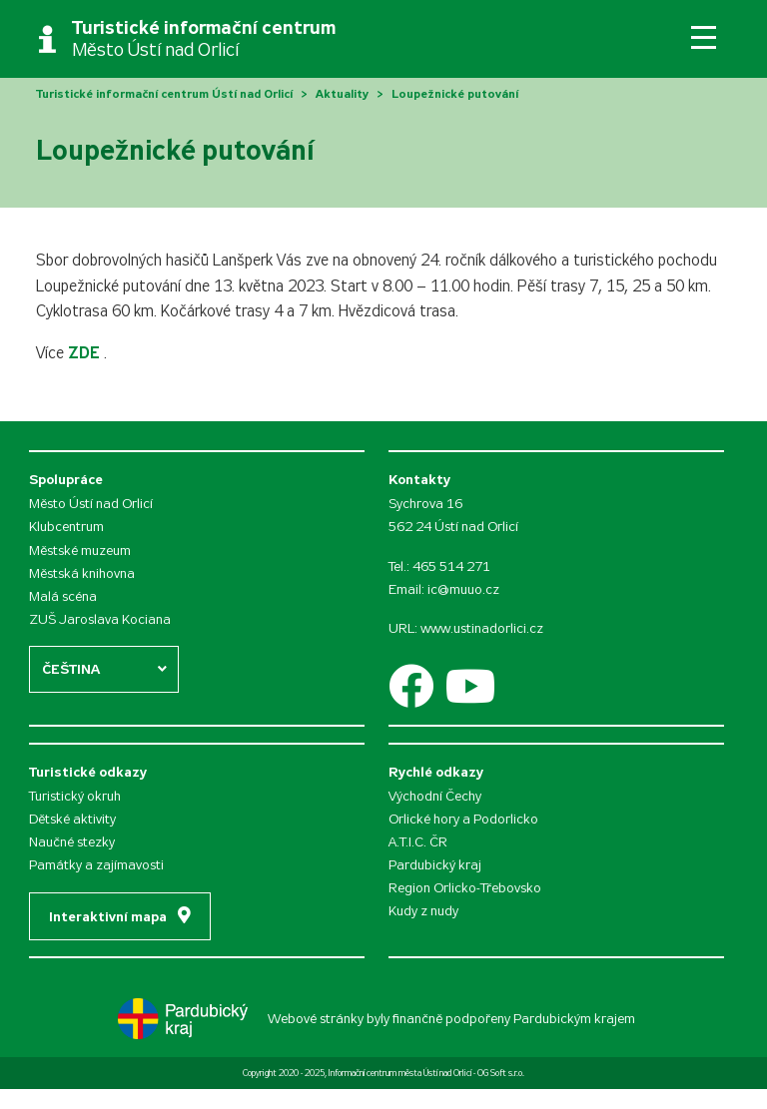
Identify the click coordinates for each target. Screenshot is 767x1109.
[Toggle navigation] (703, 37)
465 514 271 (451, 566)
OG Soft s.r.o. (500, 1073)
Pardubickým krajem (574, 1018)
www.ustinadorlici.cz (481, 628)
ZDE (86, 352)
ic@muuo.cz (463, 589)
